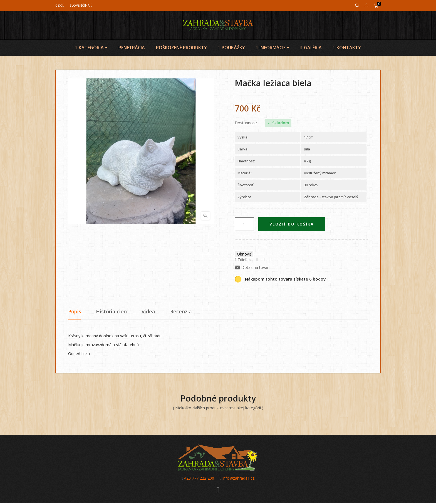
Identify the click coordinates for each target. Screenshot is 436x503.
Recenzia (181, 311)
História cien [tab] (111, 311)
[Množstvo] (244, 224)
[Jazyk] (81, 5)
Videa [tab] (148, 311)
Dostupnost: (246, 122)
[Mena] (59, 5)
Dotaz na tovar (252, 267)
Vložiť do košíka (291, 224)
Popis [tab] (74, 311)
